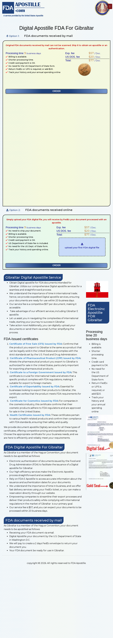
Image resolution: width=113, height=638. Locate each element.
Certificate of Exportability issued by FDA (34, 386)
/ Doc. (93, 53)
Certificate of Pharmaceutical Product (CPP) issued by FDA (45, 358)
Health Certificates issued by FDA (30, 415)
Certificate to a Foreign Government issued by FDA (40, 372)
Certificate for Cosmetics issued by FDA (33, 401)
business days (32, 53)
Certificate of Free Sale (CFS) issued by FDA (35, 344)
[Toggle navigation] (110, 6)
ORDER (56, 91)
